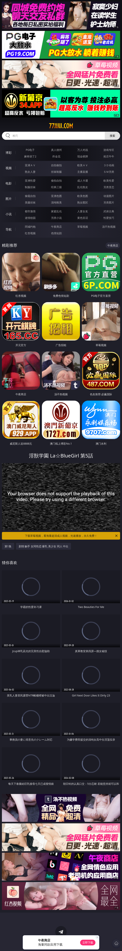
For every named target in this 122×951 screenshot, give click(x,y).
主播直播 (82, 172)
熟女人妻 (30, 172)
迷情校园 (30, 218)
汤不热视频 (108, 226)
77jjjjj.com (61, 126)
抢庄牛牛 (108, 156)
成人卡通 (82, 180)
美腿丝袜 (30, 202)
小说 (9, 214)
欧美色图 (82, 196)
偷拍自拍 (56, 180)
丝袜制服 (56, 172)
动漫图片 (108, 196)
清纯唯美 (56, 202)
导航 (9, 229)
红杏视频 (30, 233)
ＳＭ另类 (108, 172)
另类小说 (56, 218)
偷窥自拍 (30, 196)
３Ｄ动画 (108, 165)
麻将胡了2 (30, 156)
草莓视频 (82, 226)
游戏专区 (108, 150)
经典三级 (56, 187)
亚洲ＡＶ (30, 165)
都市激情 (30, 211)
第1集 (8, 546)
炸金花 (56, 156)
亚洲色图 (56, 196)
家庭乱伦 (56, 211)
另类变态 (108, 187)
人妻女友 (82, 211)
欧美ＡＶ (82, 165)
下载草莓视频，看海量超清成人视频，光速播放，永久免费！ (71, 535)
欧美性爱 (108, 180)
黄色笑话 (82, 218)
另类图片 (108, 202)
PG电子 (30, 150)
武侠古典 (108, 211)
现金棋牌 (82, 156)
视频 (9, 168)
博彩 (9, 153)
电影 (9, 183)
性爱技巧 (108, 218)
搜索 (112, 135)
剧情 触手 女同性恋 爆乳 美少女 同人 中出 (43, 546)
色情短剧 (56, 233)
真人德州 (56, 150)
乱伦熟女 (82, 187)
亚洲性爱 (30, 180)
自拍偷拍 (56, 165)
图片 (9, 199)
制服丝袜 (30, 187)
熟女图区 (82, 202)
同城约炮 (30, 226)
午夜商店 (56, 226)
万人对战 (82, 150)
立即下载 (87, 942)
